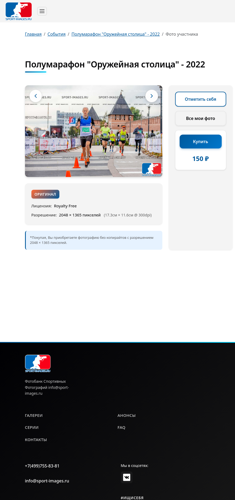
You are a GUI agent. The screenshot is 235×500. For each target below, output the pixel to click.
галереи (34, 415)
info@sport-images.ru (47, 481)
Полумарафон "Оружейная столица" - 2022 (115, 34)
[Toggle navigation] (42, 11)
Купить (200, 141)
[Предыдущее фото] (35, 96)
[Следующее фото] (151, 96)
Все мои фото (200, 118)
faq (122, 427)
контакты (36, 439)
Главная (33, 34)
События (56, 34)
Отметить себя (200, 99)
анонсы (127, 415)
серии (32, 427)
